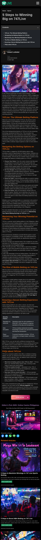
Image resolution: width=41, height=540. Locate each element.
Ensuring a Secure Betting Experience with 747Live (20, 42)
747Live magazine (25, 385)
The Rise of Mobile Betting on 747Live (16, 40)
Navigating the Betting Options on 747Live (17, 35)
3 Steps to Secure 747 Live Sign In (27, 295)
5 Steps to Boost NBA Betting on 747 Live (16, 518)
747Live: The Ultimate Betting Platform (16, 33)
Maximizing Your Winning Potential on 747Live (18, 37)
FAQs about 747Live (10, 44)
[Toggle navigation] (37, 3)
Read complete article (7, 481)
